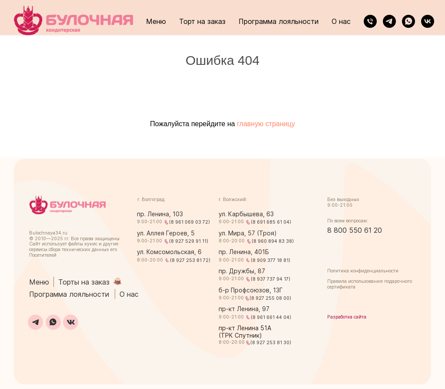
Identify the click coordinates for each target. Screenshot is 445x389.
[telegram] (389, 21)
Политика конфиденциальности (363, 271)
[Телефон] (370, 21)
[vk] (427, 21)
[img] (67, 205)
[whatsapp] (408, 21)
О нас (341, 21)
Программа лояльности (279, 21)
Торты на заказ (84, 282)
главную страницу (266, 123)
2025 (57, 238)
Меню (156, 21)
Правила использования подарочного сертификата (369, 284)
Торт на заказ (202, 21)
